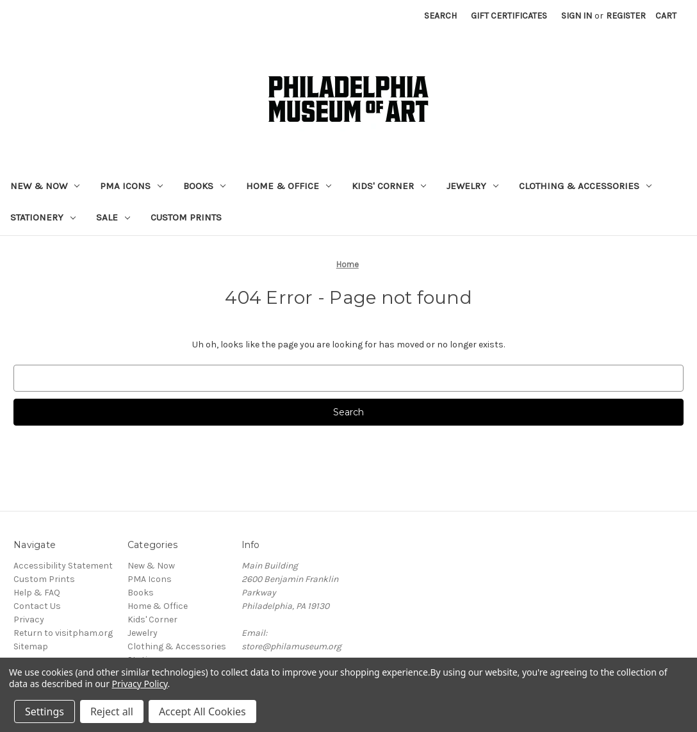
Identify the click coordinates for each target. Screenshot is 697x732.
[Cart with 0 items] (666, 15)
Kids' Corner (389, 186)
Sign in (576, 15)
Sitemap (30, 646)
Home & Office (288, 186)
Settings (44, 711)
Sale (113, 217)
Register (626, 15)
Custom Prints (186, 217)
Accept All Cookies (202, 711)
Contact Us (37, 606)
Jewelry (472, 186)
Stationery (43, 217)
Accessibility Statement (63, 565)
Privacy (28, 619)
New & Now (44, 186)
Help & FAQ (36, 592)
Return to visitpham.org (63, 633)
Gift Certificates (509, 15)
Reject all (111, 711)
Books (204, 186)
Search (440, 15)
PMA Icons (131, 186)
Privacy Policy (140, 684)
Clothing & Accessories (585, 186)
